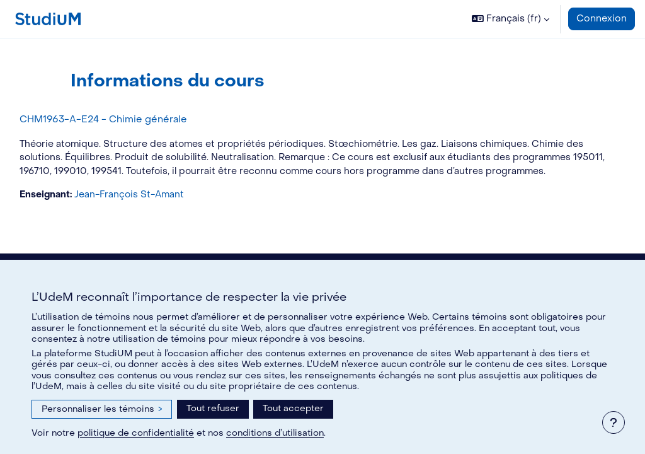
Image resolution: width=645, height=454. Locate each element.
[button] (510, 19)
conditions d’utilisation (275, 433)
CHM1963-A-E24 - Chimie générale (131, 119)
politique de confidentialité (135, 433)
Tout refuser (212, 408)
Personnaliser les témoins (102, 409)
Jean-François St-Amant (162, 210)
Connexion (601, 19)
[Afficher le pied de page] (613, 422)
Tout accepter (293, 408)
